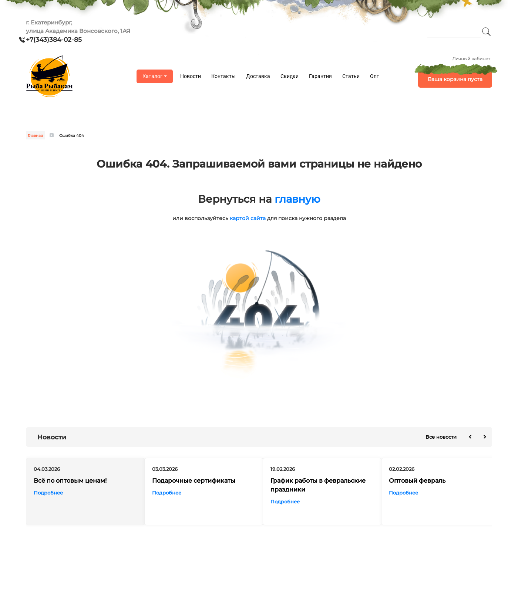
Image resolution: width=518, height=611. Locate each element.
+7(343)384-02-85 (54, 39)
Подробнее (48, 493)
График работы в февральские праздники (318, 485)
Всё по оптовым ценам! (70, 480)
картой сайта (248, 218)
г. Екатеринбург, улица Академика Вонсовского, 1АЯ (78, 26)
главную (297, 199)
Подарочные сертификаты (193, 480)
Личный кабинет (471, 58)
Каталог (152, 76)
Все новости (441, 437)
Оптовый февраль (417, 480)
